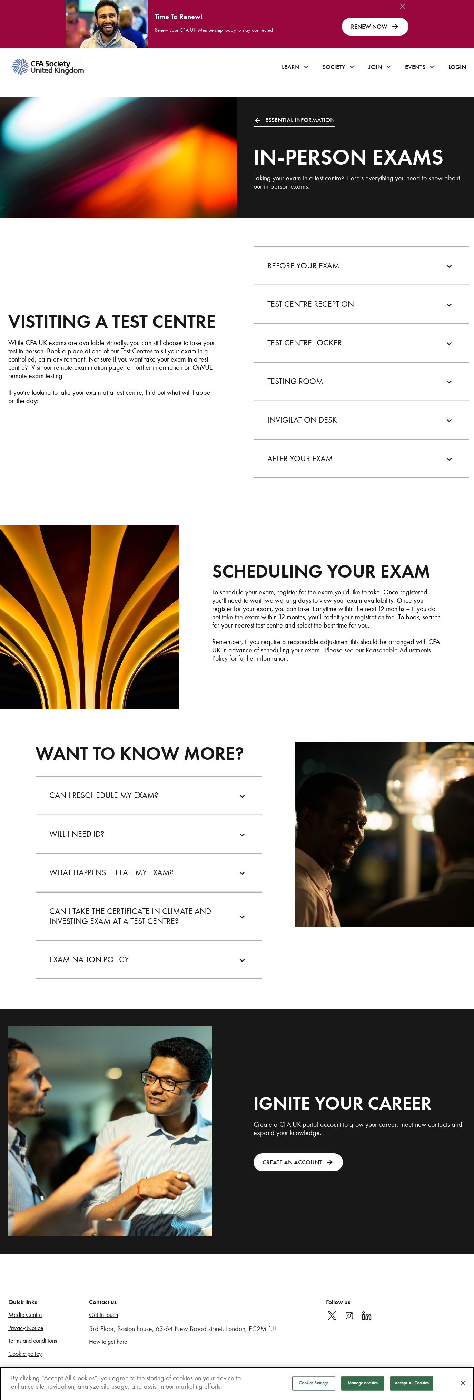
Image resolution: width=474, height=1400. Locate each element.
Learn (290, 67)
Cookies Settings (313, 1386)
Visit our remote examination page (77, 367)
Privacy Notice (25, 1328)
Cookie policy (25, 1354)
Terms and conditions (32, 1340)
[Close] (463, 1385)
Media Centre (25, 1315)
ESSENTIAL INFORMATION (294, 120)
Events (415, 67)
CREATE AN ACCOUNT (298, 1162)
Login (457, 67)
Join (375, 67)
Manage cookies (363, 1386)
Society (334, 67)
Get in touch (103, 1315)
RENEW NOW (375, 26)
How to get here (108, 1341)
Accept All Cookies (412, 1386)
